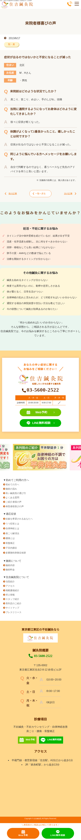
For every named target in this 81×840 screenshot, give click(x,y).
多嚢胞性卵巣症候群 (16, 552)
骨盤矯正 (10, 543)
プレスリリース (13, 612)
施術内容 (10, 565)
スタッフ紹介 (12, 599)
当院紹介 (10, 581)
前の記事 (11, 193)
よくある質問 (12, 497)
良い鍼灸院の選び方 (16, 493)
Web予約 (41, 412)
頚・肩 (11, 44)
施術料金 (10, 569)
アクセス (10, 586)
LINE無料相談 (41, 423)
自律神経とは (12, 528)
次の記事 (70, 193)
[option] (40, 457)
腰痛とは (10, 538)
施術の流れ (11, 489)
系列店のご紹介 (13, 603)
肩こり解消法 (12, 533)
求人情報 (10, 594)
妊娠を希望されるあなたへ (19, 518)
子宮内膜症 (11, 548)
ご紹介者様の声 (13, 502)
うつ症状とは (12, 523)
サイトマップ (12, 607)
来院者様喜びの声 (15, 506)
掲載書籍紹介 (12, 590)
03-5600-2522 (40, 656)
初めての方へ (12, 484)
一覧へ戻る (39, 193)
